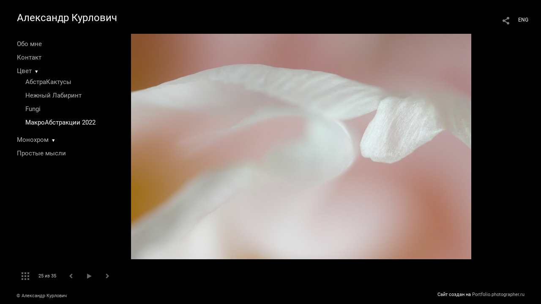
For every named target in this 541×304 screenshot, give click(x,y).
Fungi (33, 109)
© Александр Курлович (41, 296)
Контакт (29, 57)
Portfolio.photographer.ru (498, 294)
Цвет (24, 71)
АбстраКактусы (48, 82)
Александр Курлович (67, 18)
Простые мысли (41, 153)
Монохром (33, 140)
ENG (523, 20)
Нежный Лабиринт (53, 95)
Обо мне (29, 44)
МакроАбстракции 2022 (60, 122)
